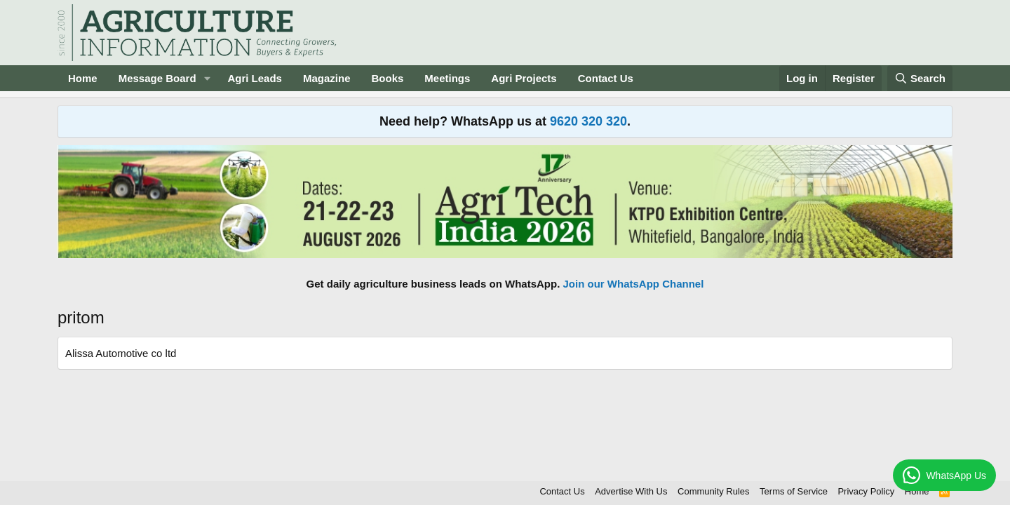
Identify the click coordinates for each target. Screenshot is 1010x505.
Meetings (447, 78)
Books (387, 78)
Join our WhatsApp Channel (633, 284)
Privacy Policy (865, 491)
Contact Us (605, 78)
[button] (207, 78)
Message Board (157, 78)
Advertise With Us (631, 491)
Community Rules (714, 491)
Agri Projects (523, 78)
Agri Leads (254, 78)
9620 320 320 (588, 121)
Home (82, 78)
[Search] (920, 78)
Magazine (327, 78)
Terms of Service (794, 491)
